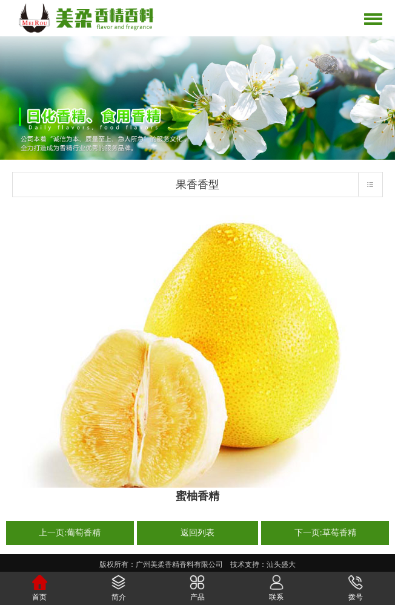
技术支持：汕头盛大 (263, 564)
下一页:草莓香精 (325, 532)
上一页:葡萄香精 (70, 532)
